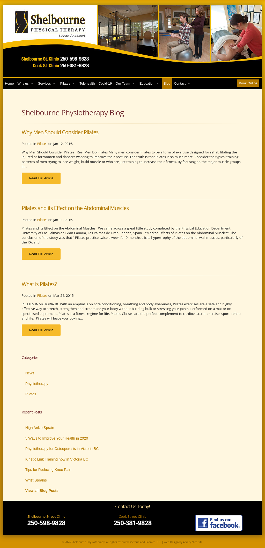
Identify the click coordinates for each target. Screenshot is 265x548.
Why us (23, 83)
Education (146, 83)
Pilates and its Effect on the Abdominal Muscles (75, 208)
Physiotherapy (36, 384)
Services (44, 83)
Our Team (122, 83)
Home (9, 83)
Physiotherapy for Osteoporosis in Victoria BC (62, 449)
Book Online (248, 83)
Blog (167, 83)
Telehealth (87, 83)
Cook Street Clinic (132, 516)
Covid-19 (105, 83)
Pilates (65, 83)
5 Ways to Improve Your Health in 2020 (56, 438)
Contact (180, 83)
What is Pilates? (39, 284)
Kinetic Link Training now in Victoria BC (56, 459)
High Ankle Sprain (39, 428)
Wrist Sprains (36, 480)
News (29, 373)
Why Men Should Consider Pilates (60, 132)
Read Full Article (41, 178)
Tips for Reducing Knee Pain (48, 470)
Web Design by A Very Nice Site (183, 542)
